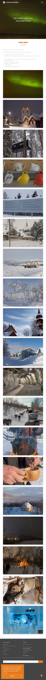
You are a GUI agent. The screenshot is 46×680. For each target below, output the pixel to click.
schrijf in (40, 661)
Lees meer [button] (5, 672)
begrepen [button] (12, 675)
